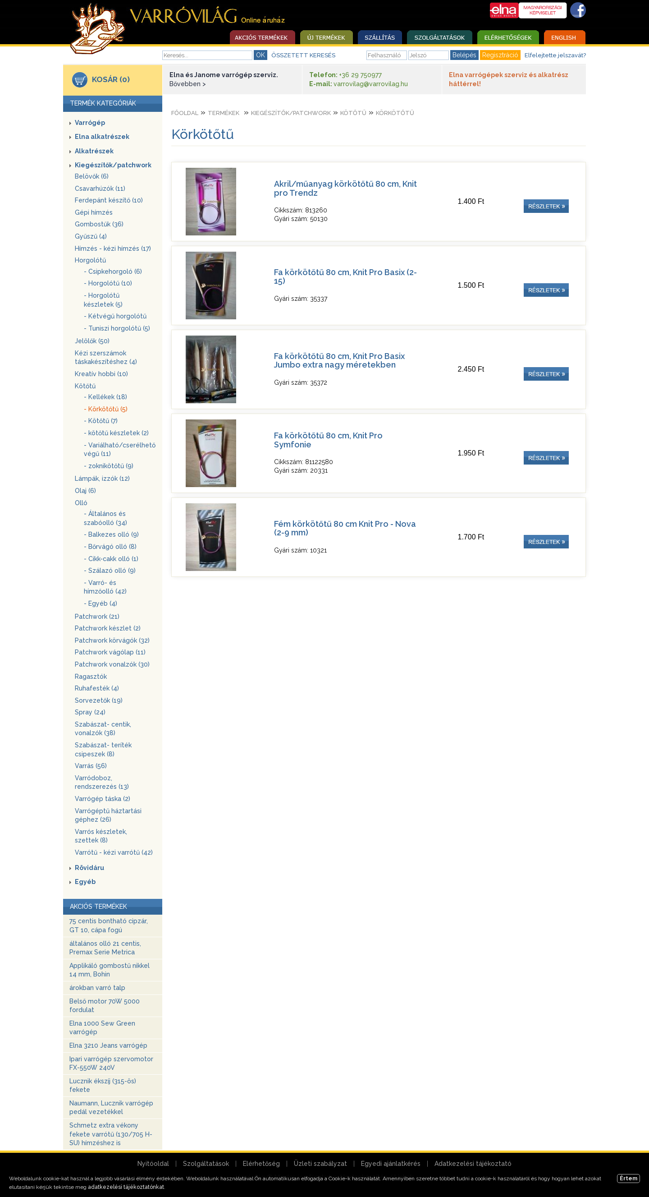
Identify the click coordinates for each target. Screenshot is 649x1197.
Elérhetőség (261, 1163)
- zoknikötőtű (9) (108, 466)
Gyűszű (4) (91, 236)
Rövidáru (89, 867)
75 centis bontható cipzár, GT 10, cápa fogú (108, 925)
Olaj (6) (85, 490)
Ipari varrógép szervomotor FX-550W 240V (111, 1063)
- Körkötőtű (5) (106, 409)
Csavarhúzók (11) (100, 188)
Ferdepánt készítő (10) (109, 200)
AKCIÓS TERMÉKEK (98, 906)
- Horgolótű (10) (108, 283)
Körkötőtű (395, 113)
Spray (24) (90, 712)
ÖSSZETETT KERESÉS (303, 55)
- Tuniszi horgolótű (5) (117, 328)
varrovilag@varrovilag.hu (371, 83)
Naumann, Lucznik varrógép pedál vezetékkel (111, 1108)
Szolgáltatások (206, 1163)
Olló (81, 502)
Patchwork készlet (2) (108, 628)
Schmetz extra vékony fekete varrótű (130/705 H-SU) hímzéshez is (110, 1134)
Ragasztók (91, 676)
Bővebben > (187, 83)
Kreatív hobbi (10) (101, 374)
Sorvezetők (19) (99, 700)
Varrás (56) (91, 765)
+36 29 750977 (360, 74)
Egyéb (85, 881)
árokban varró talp (97, 987)
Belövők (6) (92, 176)
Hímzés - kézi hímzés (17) (113, 248)
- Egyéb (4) (100, 603)
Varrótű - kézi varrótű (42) (114, 852)
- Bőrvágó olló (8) (110, 546)
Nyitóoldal (153, 1163)
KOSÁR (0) (111, 79)
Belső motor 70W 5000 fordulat (104, 1006)
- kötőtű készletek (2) (116, 433)
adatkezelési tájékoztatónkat (126, 1187)
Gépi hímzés (94, 212)
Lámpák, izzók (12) (102, 478)
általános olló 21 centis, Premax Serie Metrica (105, 948)
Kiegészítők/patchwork (113, 165)
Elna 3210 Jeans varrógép (108, 1045)
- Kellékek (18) (105, 397)
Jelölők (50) (92, 341)
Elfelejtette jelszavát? (555, 55)
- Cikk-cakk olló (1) (111, 558)
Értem (628, 1178)
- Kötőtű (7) (101, 420)
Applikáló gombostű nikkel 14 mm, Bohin (109, 970)
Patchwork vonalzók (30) (112, 664)
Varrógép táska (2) (102, 798)
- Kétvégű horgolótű (115, 316)
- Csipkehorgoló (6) (113, 271)
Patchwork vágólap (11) (110, 652)
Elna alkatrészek (102, 136)
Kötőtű (85, 386)
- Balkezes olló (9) (111, 534)
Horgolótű (90, 260)
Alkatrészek (94, 151)
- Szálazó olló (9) (110, 570)
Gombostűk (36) (99, 224)
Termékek (223, 113)
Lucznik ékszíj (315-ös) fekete (102, 1085)
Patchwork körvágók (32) (112, 640)
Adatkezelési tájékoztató (473, 1163)
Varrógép (90, 122)
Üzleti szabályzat (320, 1163)
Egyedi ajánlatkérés (390, 1163)
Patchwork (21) (97, 616)
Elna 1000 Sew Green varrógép (102, 1028)
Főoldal (184, 113)
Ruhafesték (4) (97, 688)
